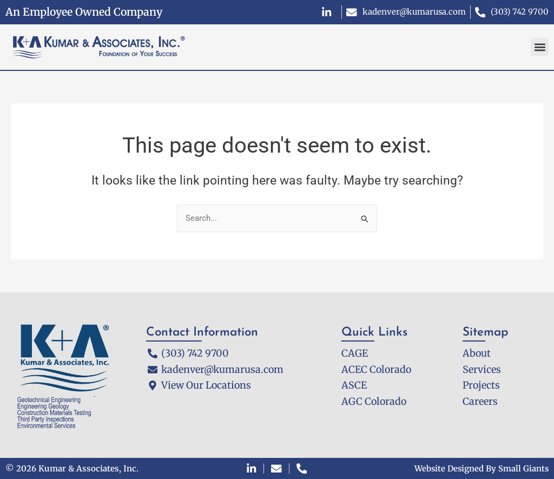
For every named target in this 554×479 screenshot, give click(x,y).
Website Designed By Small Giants (481, 468)
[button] (540, 47)
